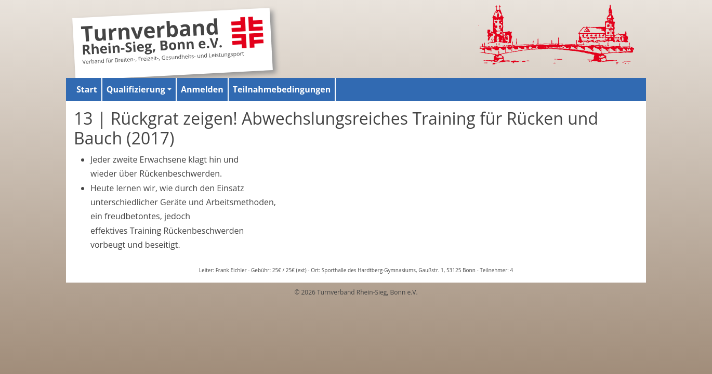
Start (86, 89)
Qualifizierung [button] (136, 89)
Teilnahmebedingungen (282, 89)
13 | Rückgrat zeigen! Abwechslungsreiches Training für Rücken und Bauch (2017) (336, 128)
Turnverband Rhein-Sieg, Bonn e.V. (152, 38)
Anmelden (202, 89)
